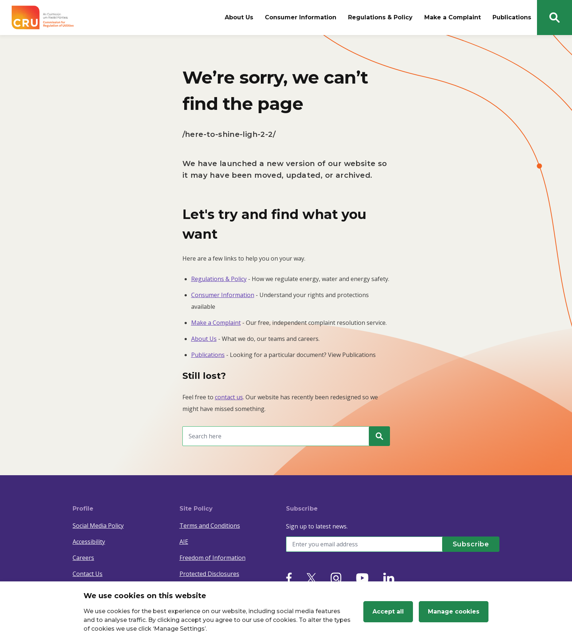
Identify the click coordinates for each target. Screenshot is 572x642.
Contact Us (88, 573)
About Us (239, 17)
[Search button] (554, 17)
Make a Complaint (452, 17)
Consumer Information (300, 17)
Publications (511, 17)
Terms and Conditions (209, 525)
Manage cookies (453, 611)
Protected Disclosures (209, 573)
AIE (183, 541)
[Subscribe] (470, 544)
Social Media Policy (98, 525)
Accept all (388, 611)
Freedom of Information (212, 557)
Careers (83, 557)
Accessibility (89, 541)
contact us (229, 397)
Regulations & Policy (380, 17)
